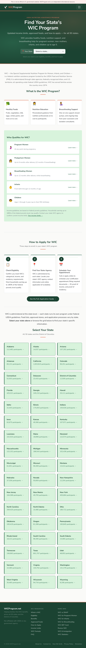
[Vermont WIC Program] (16, 567)
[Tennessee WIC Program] (16, 553)
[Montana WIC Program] (69, 465)
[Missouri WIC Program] (43, 465)
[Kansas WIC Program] (43, 422)
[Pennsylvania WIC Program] (69, 523)
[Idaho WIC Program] (16, 407)
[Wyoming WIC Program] (69, 582)
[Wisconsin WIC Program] (43, 582)
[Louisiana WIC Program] (16, 436)
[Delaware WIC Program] (43, 378)
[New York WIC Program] (69, 494)
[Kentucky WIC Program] (69, 422)
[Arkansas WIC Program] (16, 363)
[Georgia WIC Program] (43, 392)
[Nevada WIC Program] (43, 480)
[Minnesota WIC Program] (69, 451)
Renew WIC (62, 628)
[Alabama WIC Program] (16, 349)
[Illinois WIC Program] (43, 407)
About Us (38, 644)
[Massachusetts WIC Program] (16, 451)
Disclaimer (78, 644)
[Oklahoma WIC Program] (16, 523)
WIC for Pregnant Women (67, 615)
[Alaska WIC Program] (43, 349)
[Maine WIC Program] (43, 436)
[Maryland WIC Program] (69, 436)
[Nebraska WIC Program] (16, 480)
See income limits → (35, 216)
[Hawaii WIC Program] (69, 392)
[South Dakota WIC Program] (69, 538)
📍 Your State (27, 51)
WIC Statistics (63, 634)
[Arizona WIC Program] (69, 349)
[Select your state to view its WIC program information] (49, 51)
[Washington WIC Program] (69, 567)
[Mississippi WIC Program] (16, 465)
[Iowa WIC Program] (16, 422)
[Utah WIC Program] (69, 553)
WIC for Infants (63, 618)
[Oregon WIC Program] (43, 523)
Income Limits (36, 628)
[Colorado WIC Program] (69, 363)
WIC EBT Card (63, 625)
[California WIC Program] (43, 363)
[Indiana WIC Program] (69, 407)
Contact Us (47, 644)
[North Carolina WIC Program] (16, 509)
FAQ (32, 634)
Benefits (34, 618)
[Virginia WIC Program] (43, 567)
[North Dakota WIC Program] (43, 509)
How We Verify (57, 644)
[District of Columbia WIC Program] (69, 378)
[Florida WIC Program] (16, 392)
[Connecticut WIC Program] (16, 378)
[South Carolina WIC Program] (43, 538)
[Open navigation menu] (79, 7)
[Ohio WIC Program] (69, 509)
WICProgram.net (12, 609)
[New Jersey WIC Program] (16, 494)
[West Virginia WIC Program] (16, 582)
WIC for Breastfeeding (66, 622)
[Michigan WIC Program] (43, 451)
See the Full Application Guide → (43, 299)
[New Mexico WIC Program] (43, 494)
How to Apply (36, 625)
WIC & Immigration (65, 631)
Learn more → (72, 148)
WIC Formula (36, 631)
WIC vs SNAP (63, 612)
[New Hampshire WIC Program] (69, 480)
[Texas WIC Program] (43, 553)
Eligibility (34, 615)
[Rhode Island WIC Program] (16, 538)
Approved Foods (37, 622)
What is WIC (35, 612)
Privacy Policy (68, 644)
